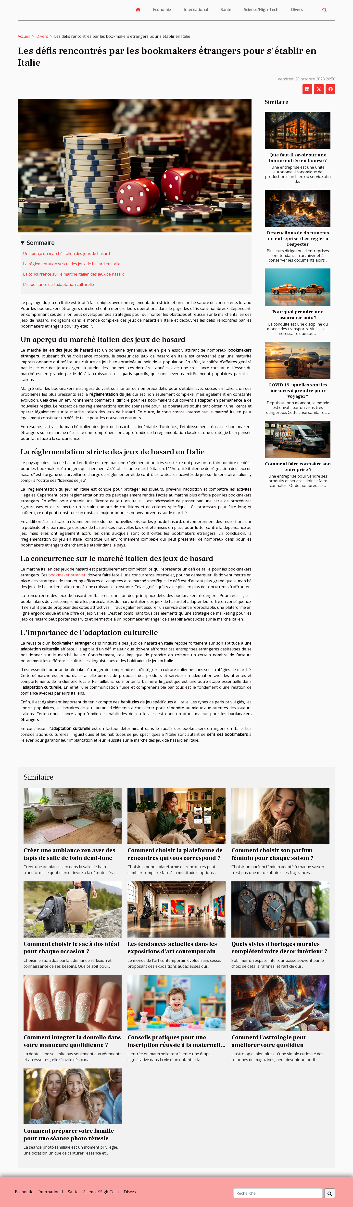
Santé (226, 9)
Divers (297, 9)
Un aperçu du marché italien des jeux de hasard (66, 253)
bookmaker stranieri (67, 575)
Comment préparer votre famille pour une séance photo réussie (69, 1134)
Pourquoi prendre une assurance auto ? (298, 314)
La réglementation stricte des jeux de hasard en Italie (71, 264)
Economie (162, 9)
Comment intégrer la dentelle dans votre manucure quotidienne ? (72, 1041)
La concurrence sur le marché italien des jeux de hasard (74, 274)
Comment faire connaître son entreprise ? (298, 466)
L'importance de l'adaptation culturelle (58, 284)
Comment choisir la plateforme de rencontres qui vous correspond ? (175, 854)
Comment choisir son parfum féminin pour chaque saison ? (272, 854)
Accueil (24, 36)
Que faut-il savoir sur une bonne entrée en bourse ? (298, 158)
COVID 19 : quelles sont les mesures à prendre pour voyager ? (297, 390)
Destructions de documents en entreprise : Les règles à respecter (298, 238)
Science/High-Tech (261, 9)
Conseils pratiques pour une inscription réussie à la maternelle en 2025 (175, 1045)
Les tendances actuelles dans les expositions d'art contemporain (172, 947)
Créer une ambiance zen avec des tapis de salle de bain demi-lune (69, 854)
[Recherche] (278, 1193)
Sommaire (40, 243)
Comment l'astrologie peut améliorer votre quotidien (268, 1041)
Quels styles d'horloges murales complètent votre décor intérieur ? (279, 947)
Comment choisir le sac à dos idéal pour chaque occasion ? (71, 947)
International (196, 9)
